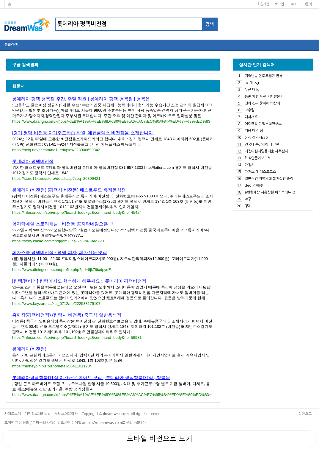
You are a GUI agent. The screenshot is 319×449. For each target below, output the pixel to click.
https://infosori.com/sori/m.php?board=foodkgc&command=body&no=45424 (77, 212)
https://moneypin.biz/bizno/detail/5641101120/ (51, 366)
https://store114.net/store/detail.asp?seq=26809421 (56, 178)
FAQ (293, 4)
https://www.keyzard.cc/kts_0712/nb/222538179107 (56, 303)
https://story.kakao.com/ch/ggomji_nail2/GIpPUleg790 (58, 241)
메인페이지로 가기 (10, 4)
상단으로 (305, 414)
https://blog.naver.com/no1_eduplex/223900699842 (56, 150)
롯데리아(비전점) (29, 348)
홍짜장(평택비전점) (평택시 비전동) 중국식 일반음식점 (66, 314)
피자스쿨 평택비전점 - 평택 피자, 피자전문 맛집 (59, 252)
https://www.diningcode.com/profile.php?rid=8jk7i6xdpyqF (61, 269)
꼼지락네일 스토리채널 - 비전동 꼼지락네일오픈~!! (62, 223)
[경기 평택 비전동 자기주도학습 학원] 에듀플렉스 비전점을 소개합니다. (83, 132)
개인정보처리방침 (38, 414)
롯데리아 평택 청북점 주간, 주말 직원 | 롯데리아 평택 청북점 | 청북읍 (81, 98)
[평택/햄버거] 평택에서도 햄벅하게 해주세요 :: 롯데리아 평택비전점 (79, 280)
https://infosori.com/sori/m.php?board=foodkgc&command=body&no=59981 (77, 337)
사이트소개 (12, 414)
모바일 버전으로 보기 (159, 438)
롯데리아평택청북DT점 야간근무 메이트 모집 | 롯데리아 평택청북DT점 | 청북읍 (91, 377)
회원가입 (263, 4)
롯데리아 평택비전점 (33, 161)
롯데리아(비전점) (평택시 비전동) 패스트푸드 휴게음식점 (69, 189)
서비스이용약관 (66, 414)
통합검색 (11, 44)
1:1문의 (307, 4)
